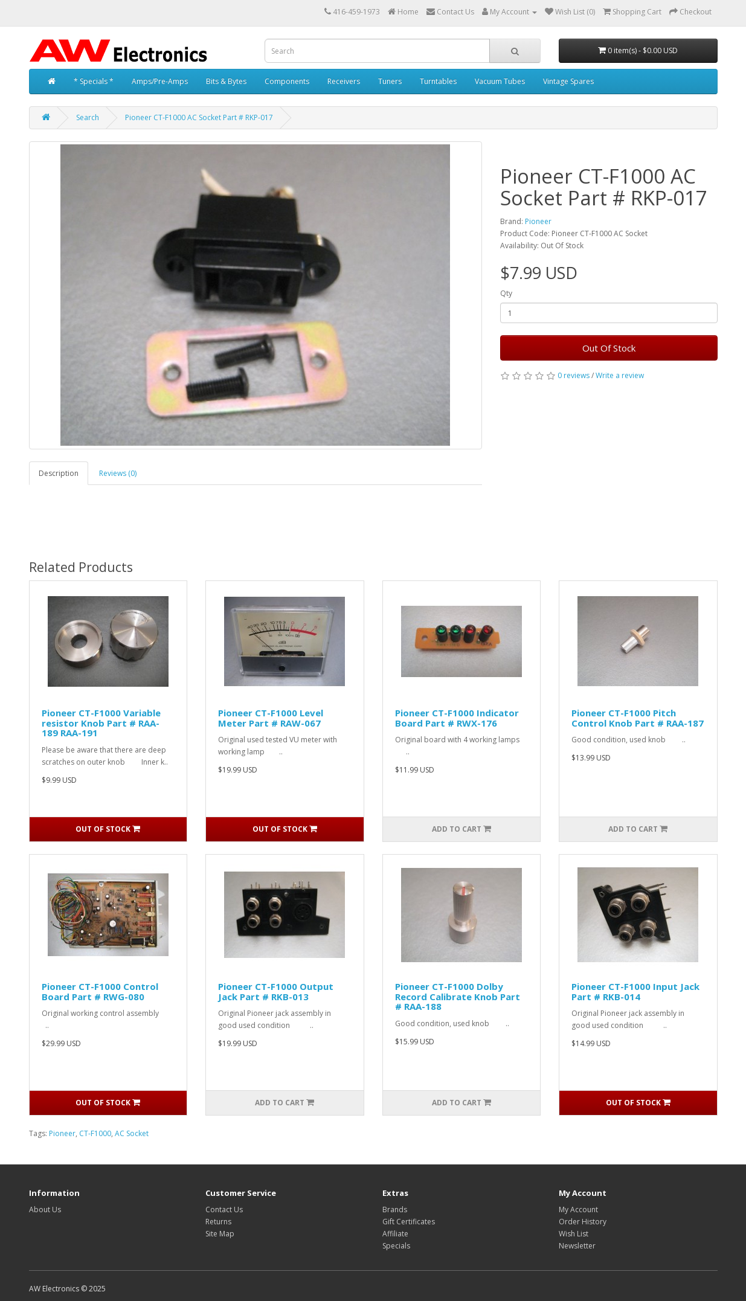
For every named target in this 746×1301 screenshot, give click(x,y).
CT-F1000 (95, 1133)
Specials (396, 1246)
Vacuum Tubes (500, 81)
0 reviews (574, 375)
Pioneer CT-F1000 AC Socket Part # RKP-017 (199, 117)
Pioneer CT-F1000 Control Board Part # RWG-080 (100, 991)
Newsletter (577, 1246)
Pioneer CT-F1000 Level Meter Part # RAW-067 (270, 718)
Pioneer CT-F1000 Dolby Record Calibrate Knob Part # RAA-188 (457, 996)
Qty (506, 293)
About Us (45, 1209)
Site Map (219, 1234)
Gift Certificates (408, 1221)
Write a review (620, 375)
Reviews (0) (118, 473)
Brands (394, 1209)
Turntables (438, 81)
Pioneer (538, 221)
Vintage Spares (568, 81)
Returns (218, 1221)
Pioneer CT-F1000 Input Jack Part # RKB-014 (635, 991)
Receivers (343, 81)
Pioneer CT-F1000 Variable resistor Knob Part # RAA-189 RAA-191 (101, 723)
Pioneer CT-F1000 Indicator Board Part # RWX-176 (457, 718)
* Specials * (94, 81)
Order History (582, 1221)
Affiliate (395, 1234)
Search (87, 117)
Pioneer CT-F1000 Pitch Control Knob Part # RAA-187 (637, 718)
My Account (578, 1209)
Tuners (390, 81)
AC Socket (132, 1133)
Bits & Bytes (226, 81)
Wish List (573, 1234)
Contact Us (224, 1209)
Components (287, 81)
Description (59, 473)
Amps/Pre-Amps (160, 81)
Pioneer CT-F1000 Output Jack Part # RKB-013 (275, 991)
